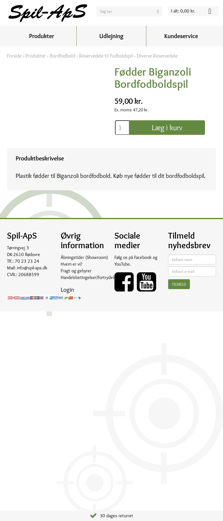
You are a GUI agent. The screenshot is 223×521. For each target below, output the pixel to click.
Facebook (143, 257)
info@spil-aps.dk (32, 268)
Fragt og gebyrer (76, 270)
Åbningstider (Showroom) (84, 257)
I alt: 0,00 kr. (183, 11)
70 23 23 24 (27, 261)
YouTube (122, 264)
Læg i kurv (167, 127)
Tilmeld (179, 284)
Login (67, 289)
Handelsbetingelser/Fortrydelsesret (93, 277)
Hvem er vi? (71, 264)
